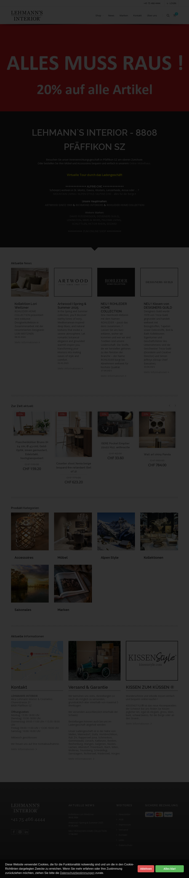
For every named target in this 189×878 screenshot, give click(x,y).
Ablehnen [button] (146, 868)
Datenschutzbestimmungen (77, 872)
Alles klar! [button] (170, 868)
